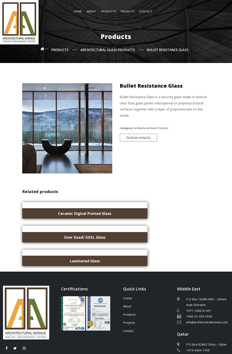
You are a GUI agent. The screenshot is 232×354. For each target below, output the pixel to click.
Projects (127, 11)
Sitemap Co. (158, 346)
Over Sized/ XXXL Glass (115, 211)
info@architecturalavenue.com (207, 276)
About (91, 11)
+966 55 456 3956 (199, 270)
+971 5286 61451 (198, 265)
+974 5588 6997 (198, 310)
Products (108, 11)
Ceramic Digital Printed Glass (51, 211)
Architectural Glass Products (151, 126)
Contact (145, 11)
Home (78, 11)
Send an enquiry (138, 135)
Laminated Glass (181, 211)
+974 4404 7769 (198, 304)
